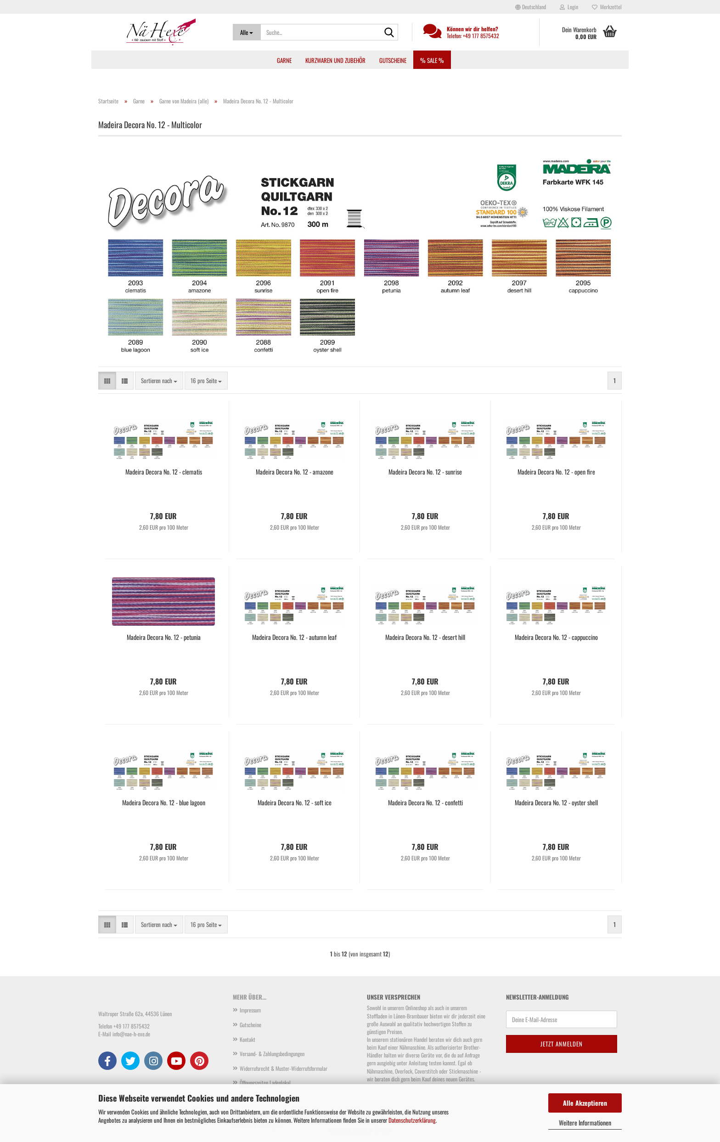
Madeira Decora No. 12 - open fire (556, 471)
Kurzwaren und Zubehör (335, 60)
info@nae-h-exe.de (131, 1034)
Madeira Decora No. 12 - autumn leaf (294, 637)
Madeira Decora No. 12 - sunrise (425, 471)
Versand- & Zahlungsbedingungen (272, 1053)
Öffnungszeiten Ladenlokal (265, 1082)
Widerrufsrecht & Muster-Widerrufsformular (283, 1068)
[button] (530, 7)
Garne (284, 60)
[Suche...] (247, 32)
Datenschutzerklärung (412, 1120)
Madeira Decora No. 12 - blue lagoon (163, 802)
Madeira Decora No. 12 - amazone (294, 471)
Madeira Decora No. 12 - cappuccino (556, 637)
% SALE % (432, 60)
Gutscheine (392, 60)
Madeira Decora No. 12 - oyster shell (556, 802)
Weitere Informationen (585, 1122)
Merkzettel (607, 7)
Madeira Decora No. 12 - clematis (163, 471)
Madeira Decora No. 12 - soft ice (295, 802)
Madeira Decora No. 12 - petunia (164, 637)
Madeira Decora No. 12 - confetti (425, 802)
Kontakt (247, 1039)
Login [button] (569, 7)
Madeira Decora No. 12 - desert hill (425, 637)
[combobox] (159, 381)
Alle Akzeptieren (585, 1103)
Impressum (250, 1010)
